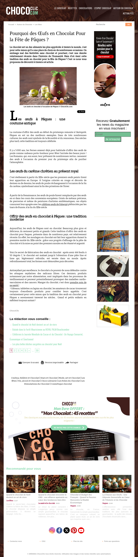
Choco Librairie (48, 380)
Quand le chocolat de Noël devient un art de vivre (33, 324)
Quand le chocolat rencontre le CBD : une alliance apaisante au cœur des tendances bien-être (52, 497)
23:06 (78, 505)
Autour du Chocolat (123, 8)
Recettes (72, 8)
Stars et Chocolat (48, 377)
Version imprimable (52, 362)
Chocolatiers (85, 8)
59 (37, 350)
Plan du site (77, 541)
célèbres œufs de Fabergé (55, 204)
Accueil (11, 24)
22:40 (110, 503)
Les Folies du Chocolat (69, 380)
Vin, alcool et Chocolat (28, 380)
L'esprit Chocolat (102, 8)
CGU (42, 541)
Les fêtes (38, 24)
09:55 (57, 503)
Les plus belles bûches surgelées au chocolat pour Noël (36, 344)
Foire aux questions (110, 541)
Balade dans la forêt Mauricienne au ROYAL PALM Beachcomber (40, 329)
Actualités (128, 13)
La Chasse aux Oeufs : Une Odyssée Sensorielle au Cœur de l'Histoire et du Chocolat (115, 497)
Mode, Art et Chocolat (69, 377)
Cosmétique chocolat (61, 383)
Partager (73, 362)
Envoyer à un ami (27, 362)
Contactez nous (14, 541)
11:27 (15, 500)
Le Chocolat (60, 8)
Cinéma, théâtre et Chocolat (25, 377)
